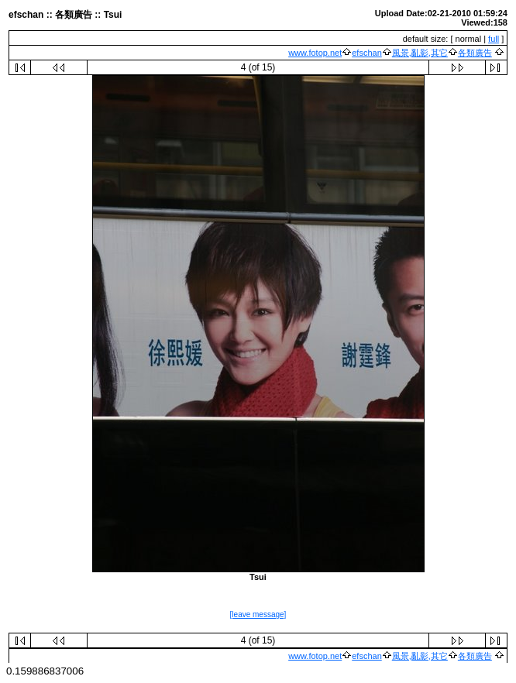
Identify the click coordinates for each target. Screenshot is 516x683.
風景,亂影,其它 (420, 52)
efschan (367, 52)
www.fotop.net (315, 52)
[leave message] (258, 614)
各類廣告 (475, 52)
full (493, 38)
